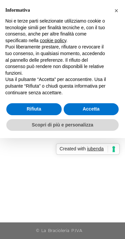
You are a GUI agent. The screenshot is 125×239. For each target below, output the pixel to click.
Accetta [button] (91, 109)
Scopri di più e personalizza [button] (62, 124)
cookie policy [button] (53, 40)
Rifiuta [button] (34, 109)
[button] (116, 10)
